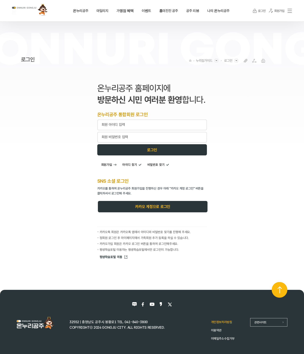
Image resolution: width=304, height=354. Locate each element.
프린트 (263, 60)
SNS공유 (254, 60)
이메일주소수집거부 (223, 338)
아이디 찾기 (131, 165)
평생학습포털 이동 (114, 257)
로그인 (228, 61)
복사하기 (245, 60)
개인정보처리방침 (221, 322)
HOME (190, 60)
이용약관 (216, 330)
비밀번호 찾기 (158, 165)
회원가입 (109, 165)
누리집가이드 (204, 61)
